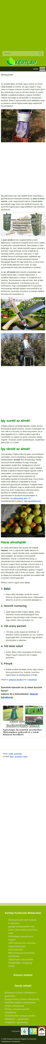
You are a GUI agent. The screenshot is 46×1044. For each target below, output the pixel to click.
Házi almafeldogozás (32, 501)
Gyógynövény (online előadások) (22, 999)
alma (12, 756)
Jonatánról (32, 680)
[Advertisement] (23, 23)
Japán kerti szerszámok (20, 959)
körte (25, 756)
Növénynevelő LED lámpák (22, 920)
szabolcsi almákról (16, 680)
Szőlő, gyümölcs (15, 754)
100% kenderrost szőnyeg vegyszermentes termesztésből (21, 946)
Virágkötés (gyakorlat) (16, 1022)
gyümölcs (18, 756)
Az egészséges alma (19, 498)
